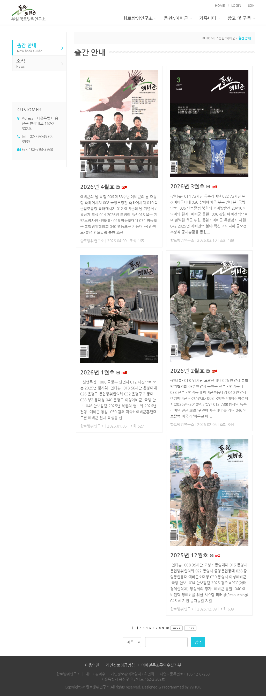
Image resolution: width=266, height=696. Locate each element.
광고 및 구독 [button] (241, 18)
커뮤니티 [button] (209, 18)
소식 (40, 63)
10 (167, 628)
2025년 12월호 (189, 555)
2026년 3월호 (187, 186)
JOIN (251, 5)
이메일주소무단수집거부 (161, 665)
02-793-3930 (41, 136)
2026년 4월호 (97, 187)
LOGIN (236, 5)
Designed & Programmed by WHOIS (172, 687)
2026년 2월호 (187, 371)
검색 (198, 642)
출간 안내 (40, 47)
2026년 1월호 (97, 372)
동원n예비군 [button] (177, 18)
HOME (220, 5)
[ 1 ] (135, 628)
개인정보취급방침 (120, 665)
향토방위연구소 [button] (139, 18)
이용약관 (92, 665)
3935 (26, 141)
